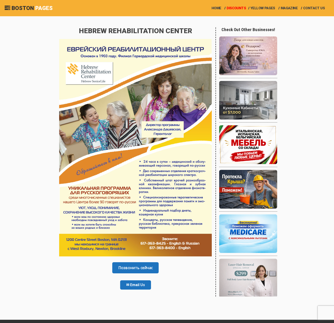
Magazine (289, 8)
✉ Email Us (135, 285)
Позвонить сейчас (135, 267)
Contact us (314, 8)
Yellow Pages (262, 8)
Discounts (236, 8)
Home (216, 8)
